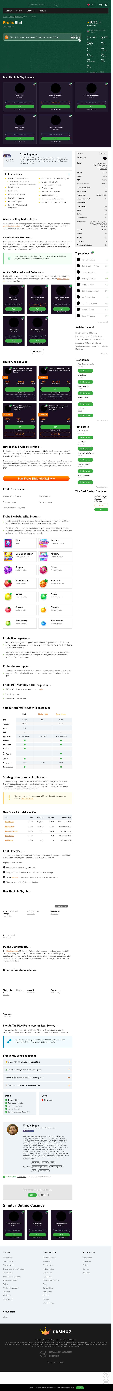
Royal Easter (98, 388)
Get (19, 409)
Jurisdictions (48, 1356)
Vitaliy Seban (12, 181)
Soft (44, 1352)
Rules (5, 1352)
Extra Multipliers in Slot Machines (88, 348)
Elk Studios (30, 1060)
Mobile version (12, 1019)
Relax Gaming (55, 1060)
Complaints (47, 1344)
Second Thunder (100, 485)
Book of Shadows (11, 899)
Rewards (6, 1360)
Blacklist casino (9, 1329)
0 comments (91, 27)
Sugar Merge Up (100, 400)
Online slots (7, 1341)
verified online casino (11, 246)
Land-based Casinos (51, 1348)
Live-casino (47, 1341)
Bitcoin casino (48, 1333)
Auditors (46, 1363)
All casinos (37, 371)
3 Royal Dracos (99, 448)
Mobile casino (48, 1337)
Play (20, 118)
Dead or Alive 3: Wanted (99, 473)
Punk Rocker (9, 904)
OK (80, 1388)
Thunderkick (98, 487)
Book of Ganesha (100, 497)
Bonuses (30, 12)
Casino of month (49, 1326)
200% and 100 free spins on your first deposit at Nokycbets (100, 521)
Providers (7, 1363)
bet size (15, 945)
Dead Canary (9, 890)
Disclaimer (87, 1329)
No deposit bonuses (10, 1356)
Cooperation (87, 1326)
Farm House (61, 782)
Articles (42, 12)
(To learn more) (69, 1387)
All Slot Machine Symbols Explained (89, 351)
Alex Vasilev (21, 1244)
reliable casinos (27, 866)
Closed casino (8, 1333)
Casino (9, 12)
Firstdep (43, 397)
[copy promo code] (59, 114)
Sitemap (46, 1367)
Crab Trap (97, 425)
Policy (85, 1333)
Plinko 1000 (43, 782)
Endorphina (7, 1084)
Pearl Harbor (9, 894)
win (41, 757)
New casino (7, 1326)
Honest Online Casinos (12, 1344)
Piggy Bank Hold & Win (101, 376)
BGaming (97, 379)
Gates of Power (99, 412)
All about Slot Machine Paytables (88, 354)
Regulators (47, 1360)
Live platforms (48, 1371)
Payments (47, 1329)
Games (19, 12)
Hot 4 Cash (9, 908)
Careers (86, 1337)
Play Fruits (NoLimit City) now (36, 498)
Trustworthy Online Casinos (14, 1337)
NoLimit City (7, 984)
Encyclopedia (8, 1367)
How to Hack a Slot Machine (86, 344)
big (5, 397)
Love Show (98, 460)
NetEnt (96, 427)
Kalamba (6, 1063)
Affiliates (86, 1341)
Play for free (61, 974)
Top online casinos (10, 1348)
